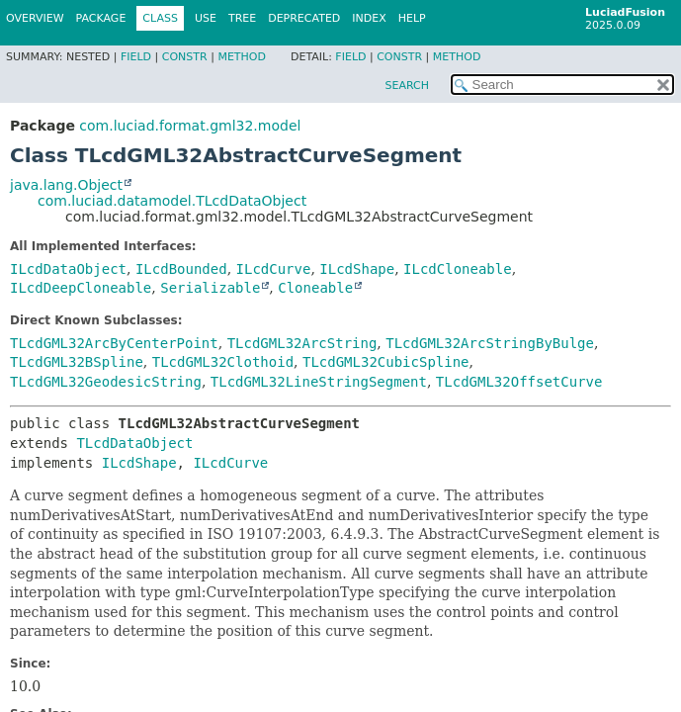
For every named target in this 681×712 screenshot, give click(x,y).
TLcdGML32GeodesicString (106, 382)
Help (412, 18)
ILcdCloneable (457, 269)
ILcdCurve (273, 269)
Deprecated (304, 18)
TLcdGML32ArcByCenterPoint (114, 343)
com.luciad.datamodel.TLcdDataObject (172, 201)
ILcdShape (356, 269)
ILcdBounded (181, 269)
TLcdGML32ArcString (302, 343)
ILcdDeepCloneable (80, 288)
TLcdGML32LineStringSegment (319, 382)
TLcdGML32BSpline (76, 362)
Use (205, 18)
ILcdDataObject (68, 269)
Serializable (210, 288)
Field (136, 56)
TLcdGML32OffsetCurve (519, 382)
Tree (242, 18)
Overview (35, 18)
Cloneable (315, 288)
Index (368, 18)
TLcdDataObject (134, 443)
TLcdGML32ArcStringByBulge (489, 343)
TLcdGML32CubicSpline (385, 362)
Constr (185, 56)
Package (101, 18)
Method (241, 56)
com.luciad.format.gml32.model (189, 126)
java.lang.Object (66, 185)
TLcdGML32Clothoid (223, 362)
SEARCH (406, 85)
